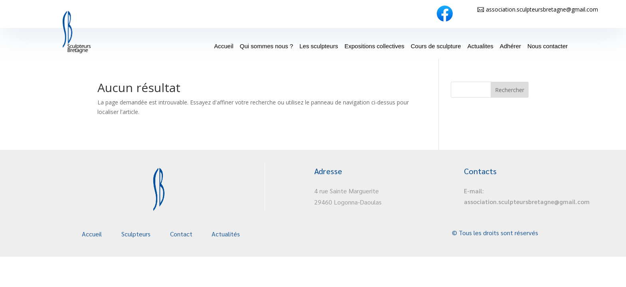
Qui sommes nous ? (266, 46)
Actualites (480, 46)
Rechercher (509, 90)
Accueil (223, 46)
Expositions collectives (374, 46)
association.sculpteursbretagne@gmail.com (542, 9)
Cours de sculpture (436, 46)
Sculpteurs (136, 234)
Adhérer (510, 46)
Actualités (226, 234)
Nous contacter (547, 46)
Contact (181, 234)
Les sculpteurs (318, 46)
